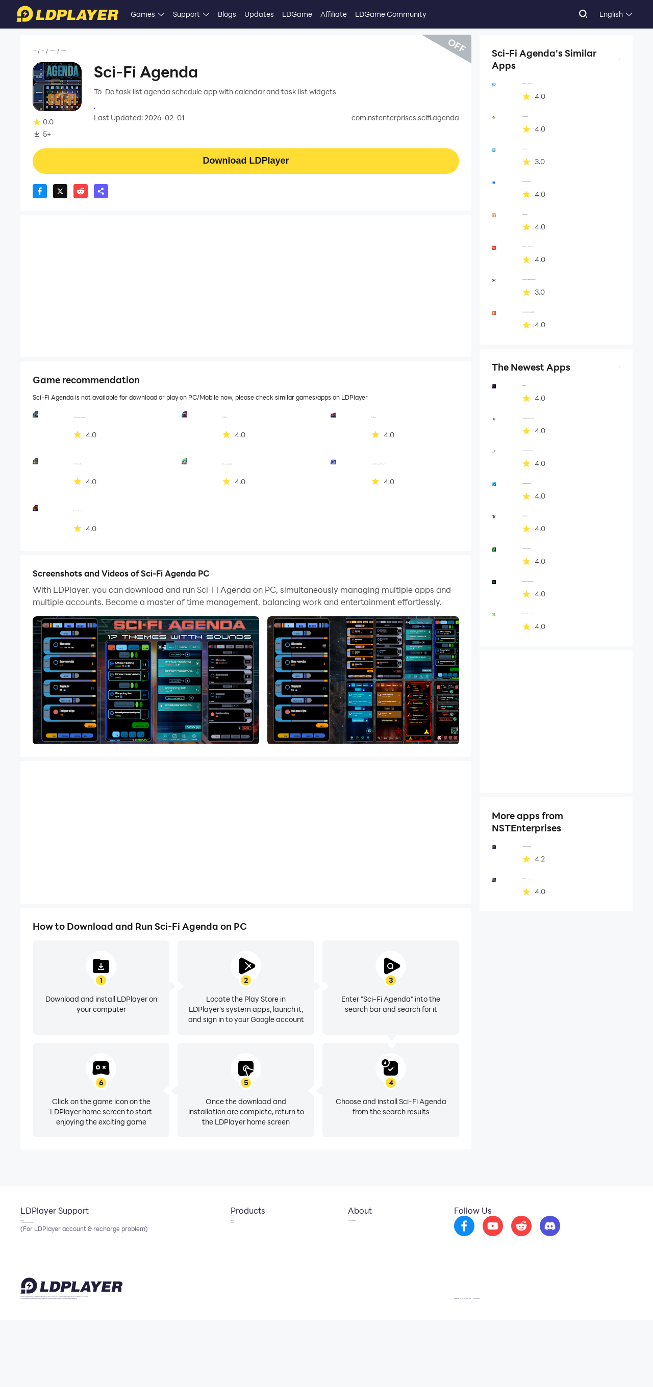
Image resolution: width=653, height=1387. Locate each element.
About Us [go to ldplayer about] (355, 1230)
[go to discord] (577, 1237)
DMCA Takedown (369, 1261)
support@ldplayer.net (404, 1361)
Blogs (227, 14)
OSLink (234, 1245)
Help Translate (611, 1363)
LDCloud (237, 1230)
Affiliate (333, 14)
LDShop (235, 1276)
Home (43, 51)
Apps (68, 51)
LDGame (297, 14)
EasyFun (236, 1261)
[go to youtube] (520, 1237)
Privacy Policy (501, 1363)
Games (143, 14)
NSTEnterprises (119, 107)
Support (186, 14)
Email (29, 1230)
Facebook (37, 1245)
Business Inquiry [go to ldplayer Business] (366, 1245)
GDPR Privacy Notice (556, 1363)
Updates (259, 14)
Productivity (103, 51)
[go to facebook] (491, 1237)
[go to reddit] (548, 1237)
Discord (33, 1261)
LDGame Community (390, 14)
